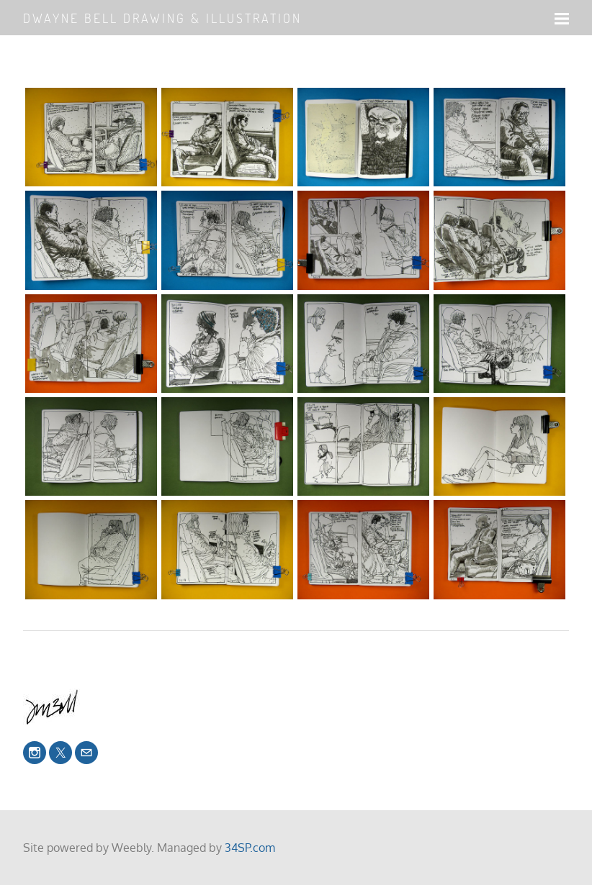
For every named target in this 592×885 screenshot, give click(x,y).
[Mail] (86, 752)
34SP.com (250, 847)
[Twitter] (60, 752)
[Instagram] (34, 752)
